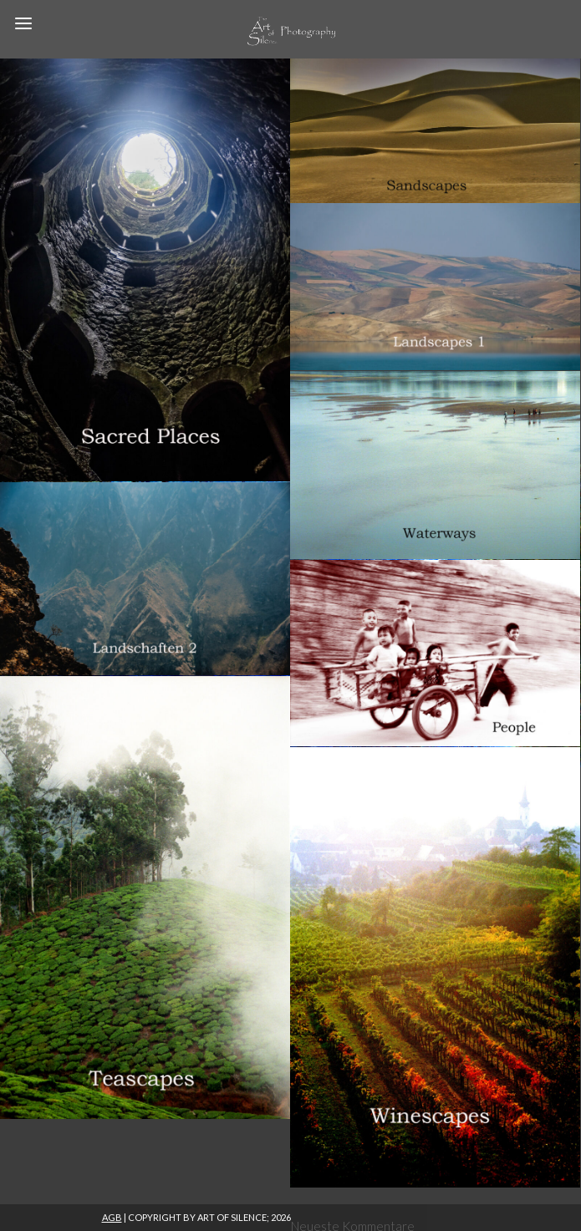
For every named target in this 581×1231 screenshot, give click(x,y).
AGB (112, 1217)
